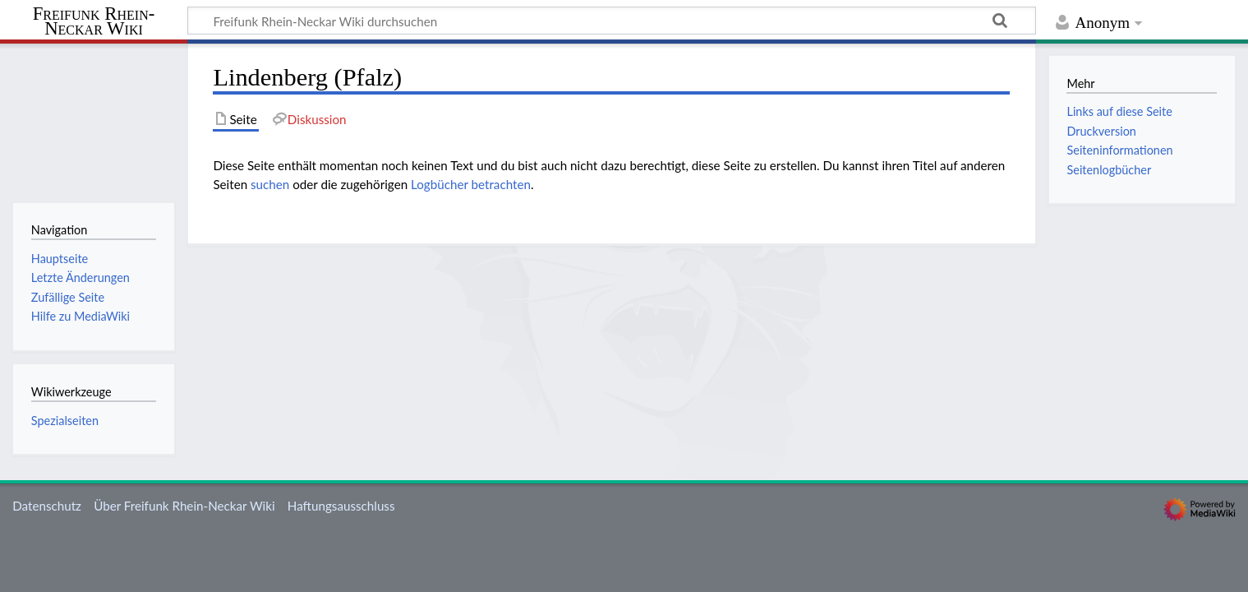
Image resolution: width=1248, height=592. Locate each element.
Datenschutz (46, 505)
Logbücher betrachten (471, 184)
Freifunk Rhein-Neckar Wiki (94, 22)
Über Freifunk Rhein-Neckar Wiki (184, 505)
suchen (270, 184)
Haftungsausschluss (341, 505)
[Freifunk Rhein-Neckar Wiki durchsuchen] (611, 20)
